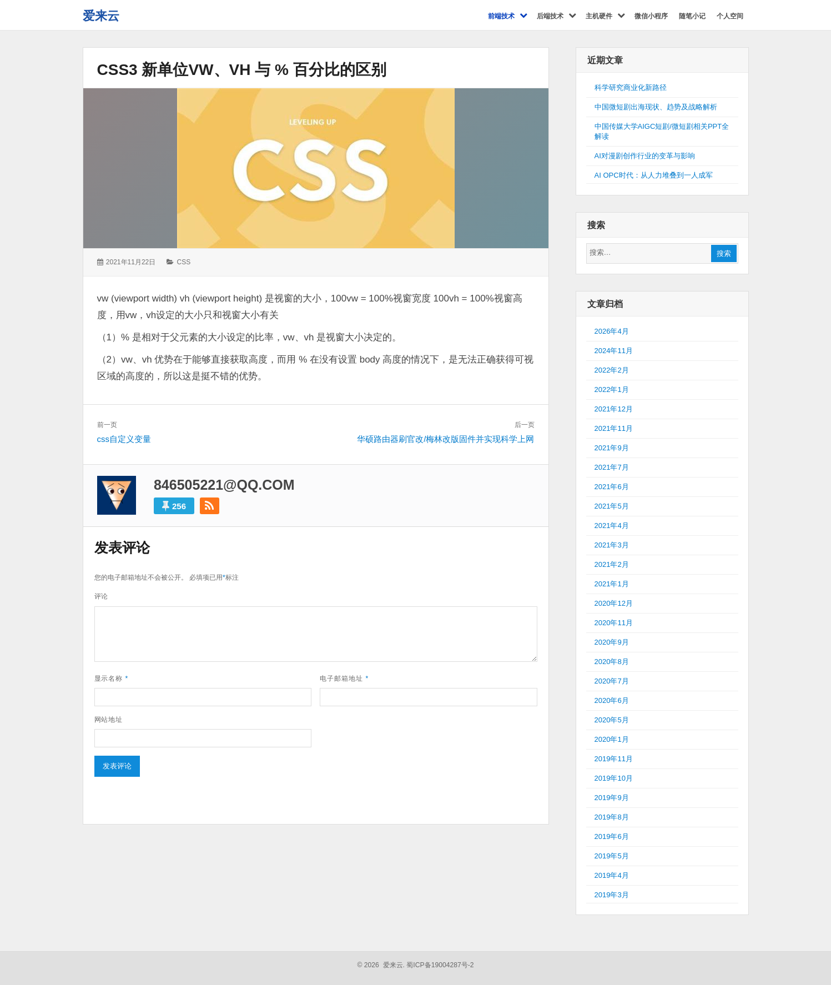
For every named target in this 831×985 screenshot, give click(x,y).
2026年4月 (612, 331)
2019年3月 (612, 895)
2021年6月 (612, 487)
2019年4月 (612, 875)
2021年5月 (612, 506)
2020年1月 (612, 739)
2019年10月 (614, 778)
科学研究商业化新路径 (631, 87)
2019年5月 (612, 856)
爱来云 (101, 16)
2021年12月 (614, 409)
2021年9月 (612, 448)
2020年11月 (614, 623)
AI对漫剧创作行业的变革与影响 (645, 156)
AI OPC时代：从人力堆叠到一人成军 (654, 175)
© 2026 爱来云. (381, 965)
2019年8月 (612, 817)
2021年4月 (612, 525)
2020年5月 (612, 720)
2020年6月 (612, 700)
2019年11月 (614, 759)
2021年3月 (612, 545)
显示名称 (111, 678)
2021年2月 (612, 564)
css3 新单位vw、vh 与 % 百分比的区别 (241, 69)
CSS (184, 262)
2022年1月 (612, 389)
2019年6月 (612, 836)
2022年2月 (612, 370)
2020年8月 (612, 661)
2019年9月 (612, 797)
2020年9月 (612, 642)
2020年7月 (612, 681)
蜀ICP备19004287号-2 (440, 965)
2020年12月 (614, 603)
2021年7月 (612, 467)
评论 (101, 596)
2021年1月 (612, 584)
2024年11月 (614, 350)
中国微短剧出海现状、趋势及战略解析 (656, 107)
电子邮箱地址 (344, 678)
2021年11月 (614, 428)
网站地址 (108, 719)
